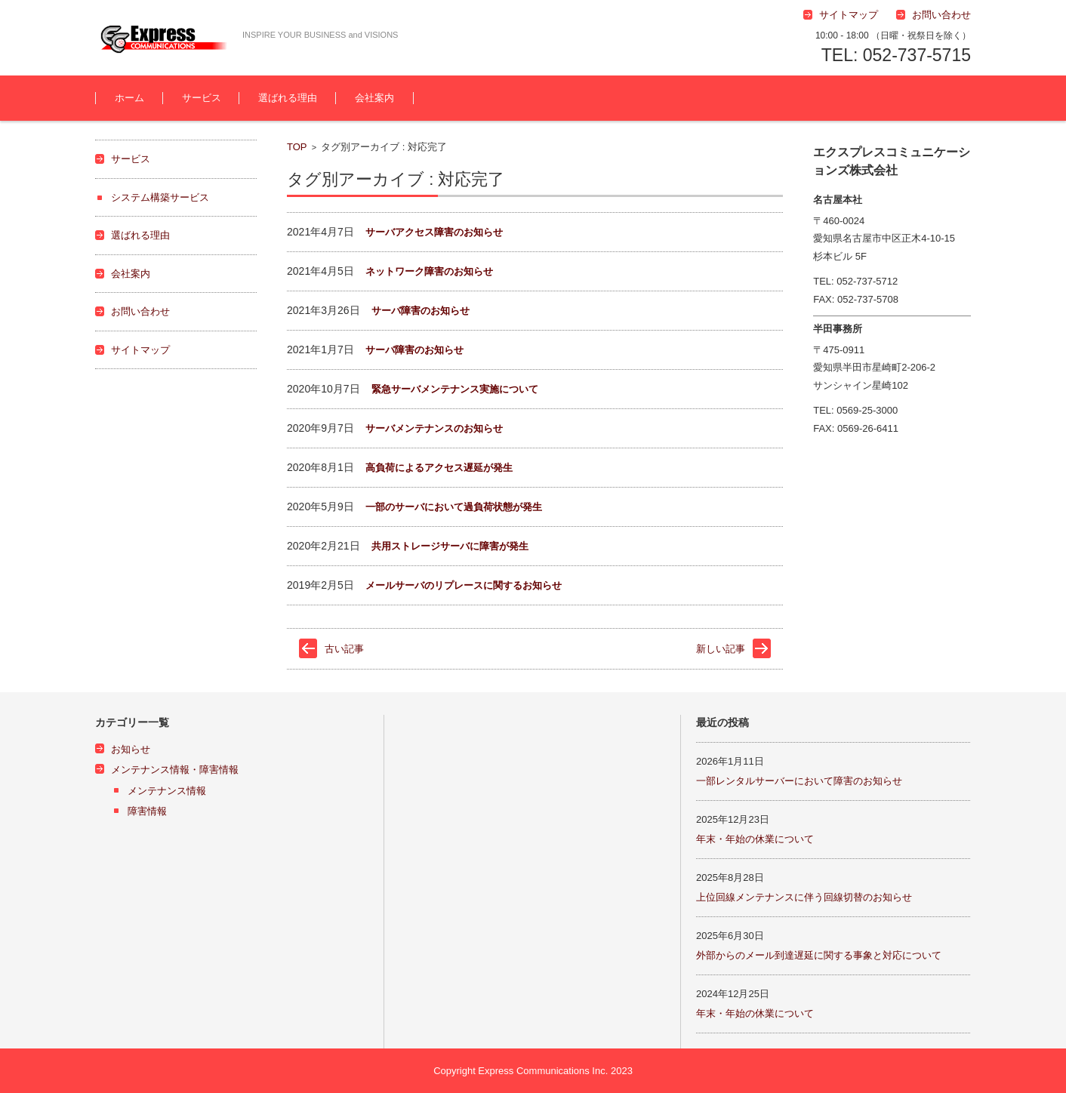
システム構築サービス (160, 197)
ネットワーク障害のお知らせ (429, 271)
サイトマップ (140, 350)
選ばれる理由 (287, 97)
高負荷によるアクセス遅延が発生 (439, 467)
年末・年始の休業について (755, 839)
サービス (201, 97)
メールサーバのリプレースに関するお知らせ (463, 585)
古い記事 (344, 648)
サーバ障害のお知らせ (420, 310)
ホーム (129, 97)
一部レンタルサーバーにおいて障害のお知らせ (799, 781)
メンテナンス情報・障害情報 (175, 769)
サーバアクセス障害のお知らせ (434, 232)
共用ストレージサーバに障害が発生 (449, 546)
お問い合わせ (140, 311)
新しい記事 (720, 648)
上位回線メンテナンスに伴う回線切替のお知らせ (804, 897)
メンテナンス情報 (167, 790)
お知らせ (130, 749)
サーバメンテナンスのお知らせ (434, 428)
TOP (297, 146)
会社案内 (374, 97)
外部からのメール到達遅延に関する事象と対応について (818, 955)
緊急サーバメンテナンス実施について (454, 389)
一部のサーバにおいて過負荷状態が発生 (453, 507)
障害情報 (147, 811)
